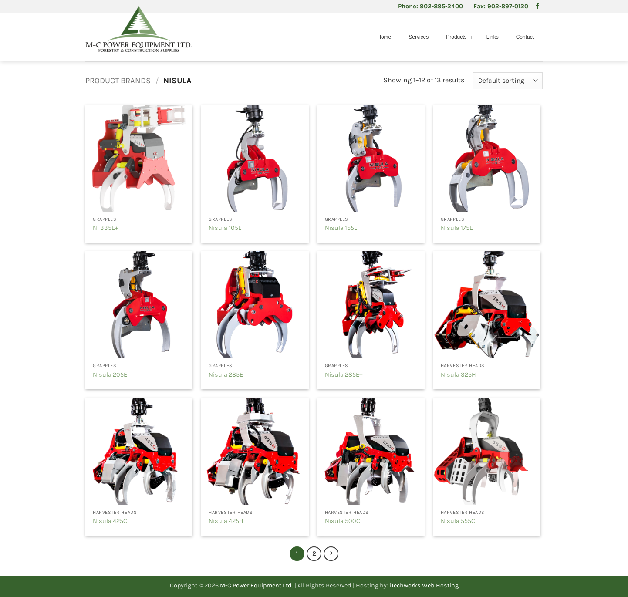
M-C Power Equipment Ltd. (256, 585)
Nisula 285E (226, 374)
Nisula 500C (342, 521)
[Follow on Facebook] (537, 6)
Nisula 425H (226, 521)
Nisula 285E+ (344, 374)
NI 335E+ (105, 228)
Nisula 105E (225, 228)
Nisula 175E (457, 228)
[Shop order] (508, 80)
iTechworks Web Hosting (424, 585)
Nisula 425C (110, 521)
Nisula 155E (341, 228)
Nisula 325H (458, 374)
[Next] (331, 553)
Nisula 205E (110, 374)
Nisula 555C (458, 521)
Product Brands (118, 80)
